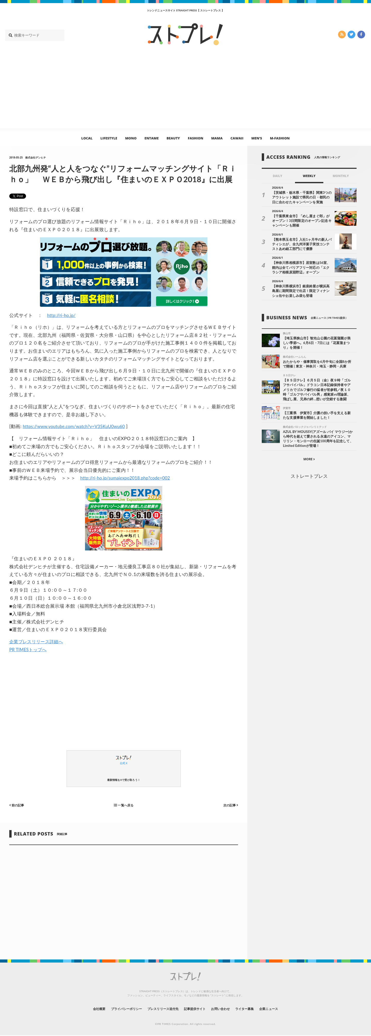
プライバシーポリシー (117, 1008)
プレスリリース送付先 (159, 1008)
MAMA (217, 138)
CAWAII (237, 138)
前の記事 (18, 805)
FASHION (195, 138)
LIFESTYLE (108, 138)
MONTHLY (341, 176)
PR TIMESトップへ (29, 649)
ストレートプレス (309, 478)
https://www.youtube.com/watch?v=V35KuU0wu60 (78, 426)
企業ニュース (282, 1008)
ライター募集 (254, 1008)
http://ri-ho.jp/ (62, 315)
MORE (309, 461)
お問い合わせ (226, 1008)
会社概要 (85, 1008)
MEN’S (256, 138)
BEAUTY (173, 138)
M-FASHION (280, 138)
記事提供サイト (196, 1008)
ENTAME (152, 138)
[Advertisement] (185, 92)
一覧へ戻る (123, 805)
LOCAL (87, 138)
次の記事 (229, 805)
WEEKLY (309, 176)
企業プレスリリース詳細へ (37, 641)
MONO (131, 138)
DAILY (277, 176)
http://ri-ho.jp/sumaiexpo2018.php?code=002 (128, 478)
